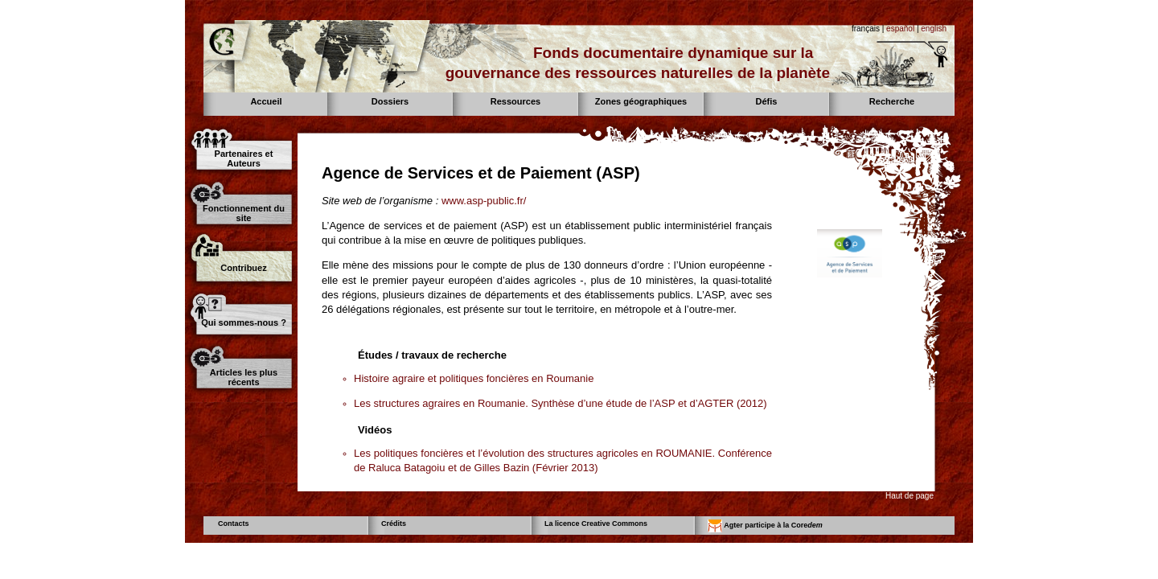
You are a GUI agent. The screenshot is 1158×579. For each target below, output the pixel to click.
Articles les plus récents (243, 377)
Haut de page (909, 495)
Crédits (393, 523)
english (934, 28)
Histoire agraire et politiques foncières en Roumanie (473, 378)
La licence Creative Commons (595, 523)
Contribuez (243, 268)
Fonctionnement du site (244, 213)
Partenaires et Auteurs (244, 158)
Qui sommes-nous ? (243, 322)
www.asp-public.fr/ (483, 201)
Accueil (265, 101)
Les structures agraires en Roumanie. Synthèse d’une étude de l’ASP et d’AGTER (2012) (560, 403)
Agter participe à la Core (765, 525)
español (900, 28)
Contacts (233, 523)
